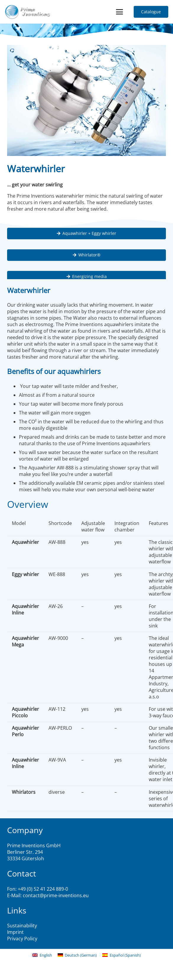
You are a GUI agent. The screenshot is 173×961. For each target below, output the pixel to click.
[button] (119, 11)
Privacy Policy (22, 938)
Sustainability (22, 925)
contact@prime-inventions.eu (56, 895)
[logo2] (28, 11)
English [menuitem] (46, 955)
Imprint (15, 932)
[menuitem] (42, 955)
